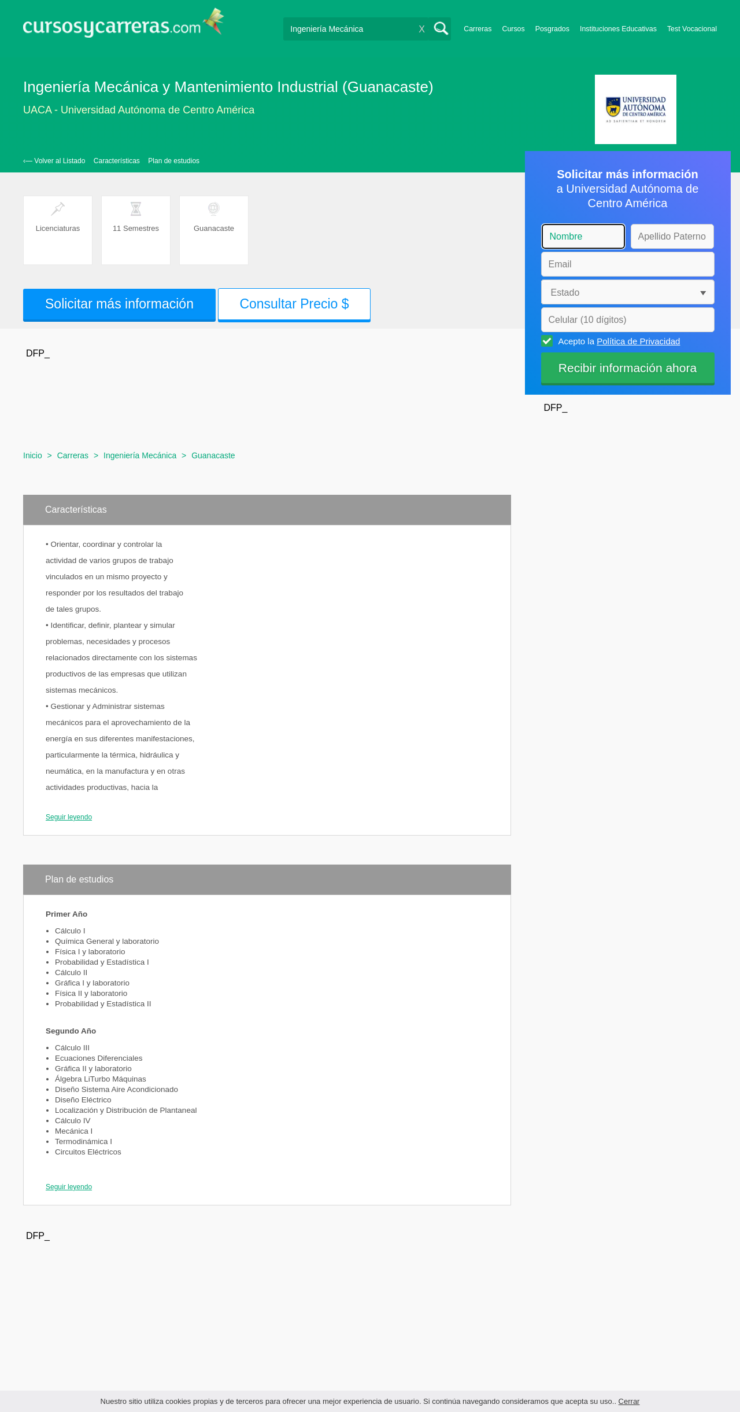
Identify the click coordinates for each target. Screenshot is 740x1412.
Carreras (477, 28)
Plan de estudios (173, 161)
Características (117, 161)
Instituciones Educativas (618, 28)
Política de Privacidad (638, 341)
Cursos (513, 28)
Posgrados (552, 28)
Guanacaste (213, 455)
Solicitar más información (119, 303)
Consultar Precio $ (294, 303)
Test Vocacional (692, 28)
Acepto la (617, 341)
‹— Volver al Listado (54, 161)
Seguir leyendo (69, 817)
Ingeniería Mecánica (139, 455)
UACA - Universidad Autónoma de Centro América (138, 110)
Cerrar (629, 1401)
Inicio (32, 455)
